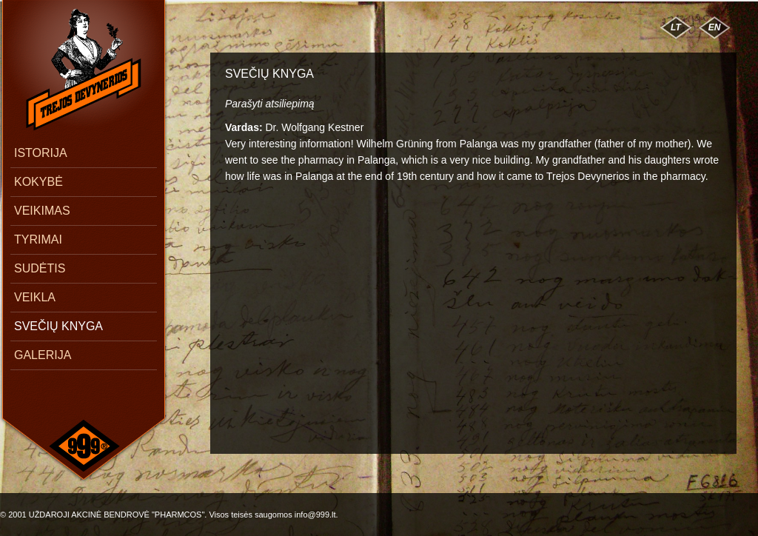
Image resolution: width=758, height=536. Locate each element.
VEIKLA (35, 297)
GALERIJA (42, 355)
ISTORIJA (40, 153)
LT (676, 27)
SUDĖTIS (39, 268)
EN (714, 27)
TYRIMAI (38, 239)
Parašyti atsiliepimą (270, 104)
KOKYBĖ (38, 181)
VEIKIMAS (42, 210)
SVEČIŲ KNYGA (58, 326)
